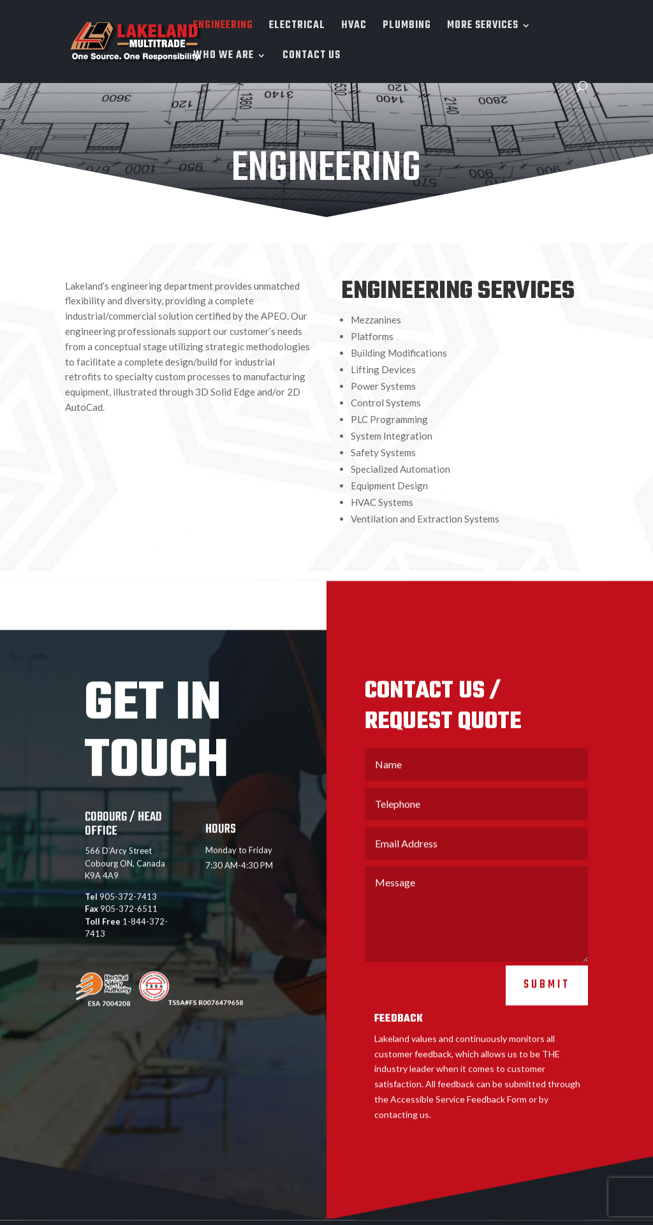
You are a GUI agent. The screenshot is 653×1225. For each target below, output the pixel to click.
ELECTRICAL (297, 27)
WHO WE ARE (223, 57)
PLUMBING (407, 27)
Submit (547, 1012)
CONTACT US (311, 57)
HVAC (354, 27)
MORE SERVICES (482, 27)
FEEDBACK (398, 1046)
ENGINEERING (223, 27)
